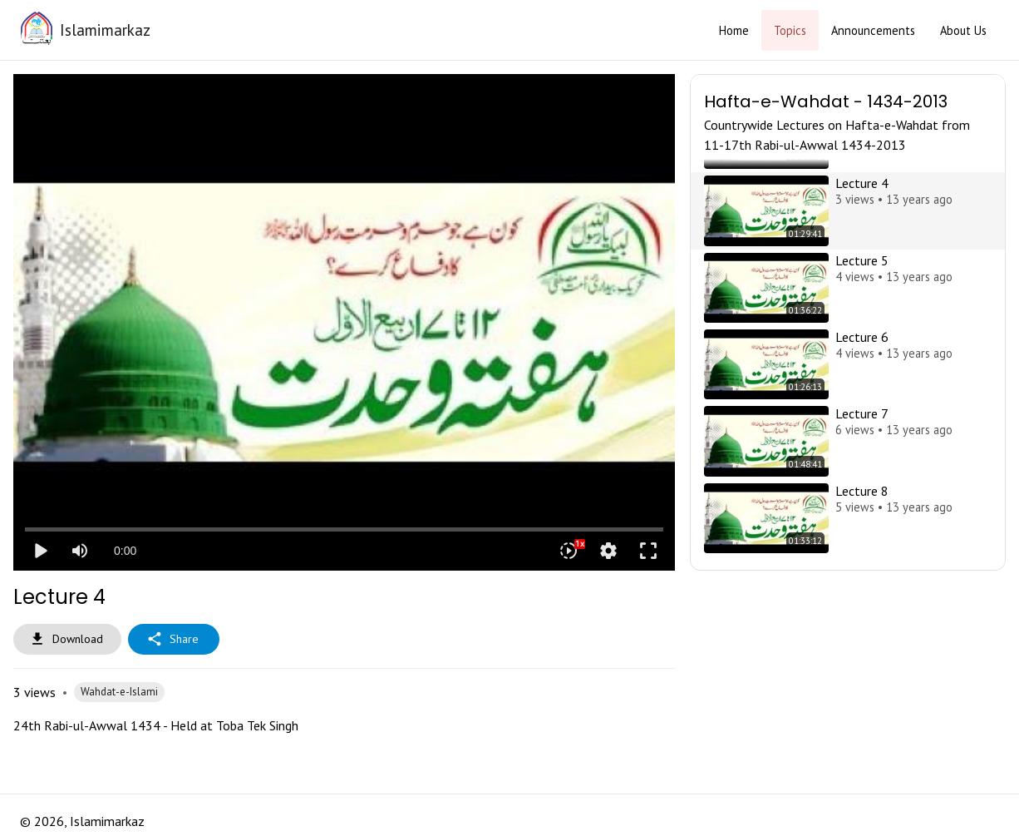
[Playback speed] (568, 551)
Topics (790, 30)
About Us (963, 30)
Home (733, 30)
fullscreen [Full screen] (648, 551)
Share (173, 639)
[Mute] (80, 551)
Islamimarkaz (105, 29)
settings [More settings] (608, 551)
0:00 (125, 550)
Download (67, 639)
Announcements (873, 30)
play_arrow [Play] (40, 551)
